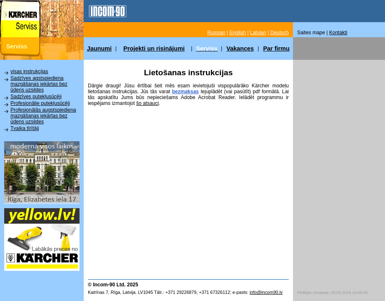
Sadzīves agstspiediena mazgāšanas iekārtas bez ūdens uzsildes (38, 84)
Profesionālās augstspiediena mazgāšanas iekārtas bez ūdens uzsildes (43, 116)
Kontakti (338, 33)
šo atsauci (147, 103)
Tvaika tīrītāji (24, 128)
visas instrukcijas (29, 71)
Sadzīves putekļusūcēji (36, 96)
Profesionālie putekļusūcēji (40, 103)
